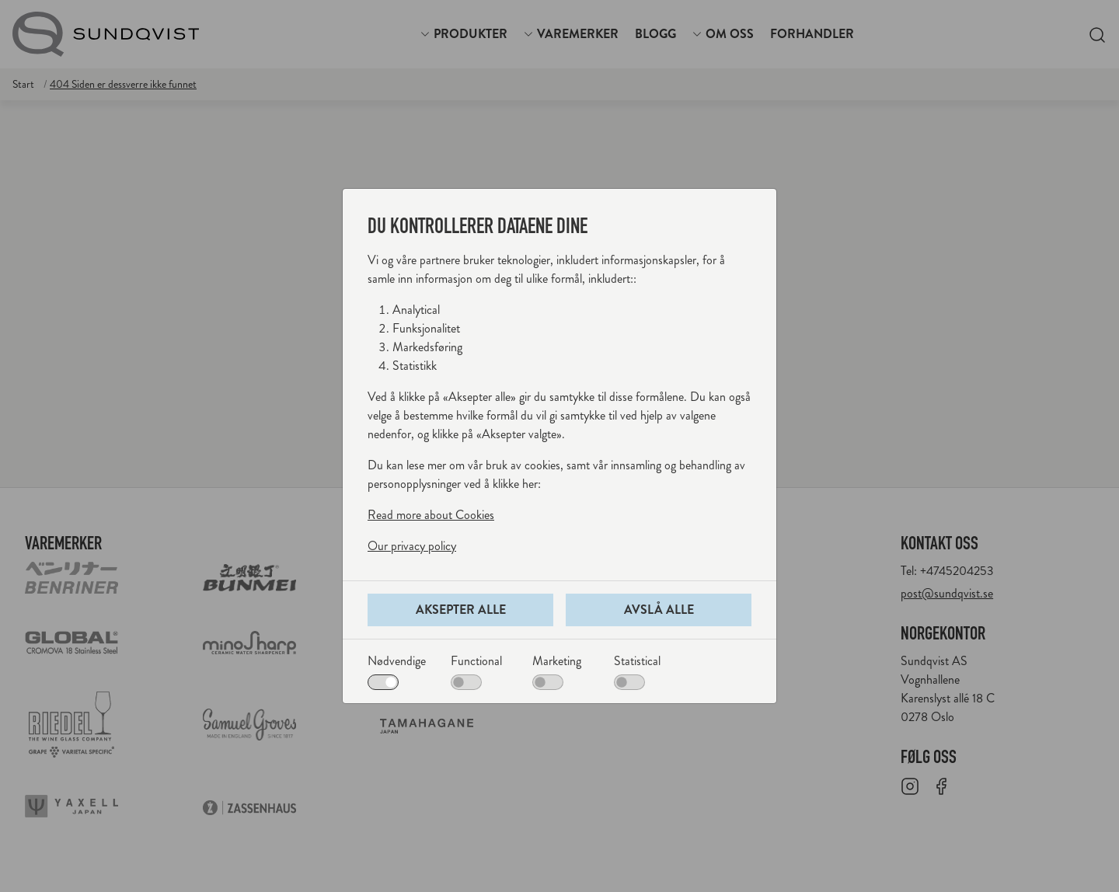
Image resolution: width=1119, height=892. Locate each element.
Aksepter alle (461, 609)
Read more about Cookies (431, 515)
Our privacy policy (412, 546)
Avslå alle (659, 609)
